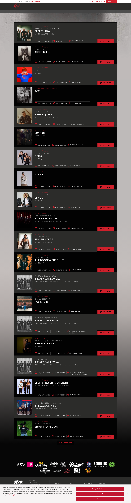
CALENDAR (58, 481)
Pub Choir (41, 302)
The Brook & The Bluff (49, 260)
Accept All (100, 499)
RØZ (37, 91)
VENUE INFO (87, 481)
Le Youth (41, 198)
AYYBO (39, 174)
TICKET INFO (73, 481)
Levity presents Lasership (52, 383)
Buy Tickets (35, 1)
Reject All (100, 494)
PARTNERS (58, 483)
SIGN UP (72, 483)
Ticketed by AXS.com (63, 14)
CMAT (38, 70)
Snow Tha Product (47, 427)
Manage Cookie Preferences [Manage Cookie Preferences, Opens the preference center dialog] (100, 489)
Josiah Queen (43, 114)
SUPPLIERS (102, 483)
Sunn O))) (40, 133)
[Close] (128, 493)
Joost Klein (42, 52)
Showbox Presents (17, 6)
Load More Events (65, 443)
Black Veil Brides (46, 218)
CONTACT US (88, 483)
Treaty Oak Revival (47, 278)
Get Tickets (105, 62)
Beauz (39, 156)
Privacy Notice (13, 495)
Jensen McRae (44, 239)
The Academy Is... (46, 406)
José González (44, 343)
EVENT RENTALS (103, 481)
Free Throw (42, 31)
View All (114, 14)
